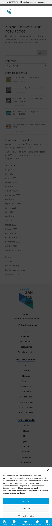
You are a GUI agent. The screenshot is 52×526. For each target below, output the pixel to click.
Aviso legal (43, 522)
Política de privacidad (29, 522)
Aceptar (26, 501)
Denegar (26, 508)
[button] (47, 470)
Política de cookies (12, 522)
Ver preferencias (26, 516)
